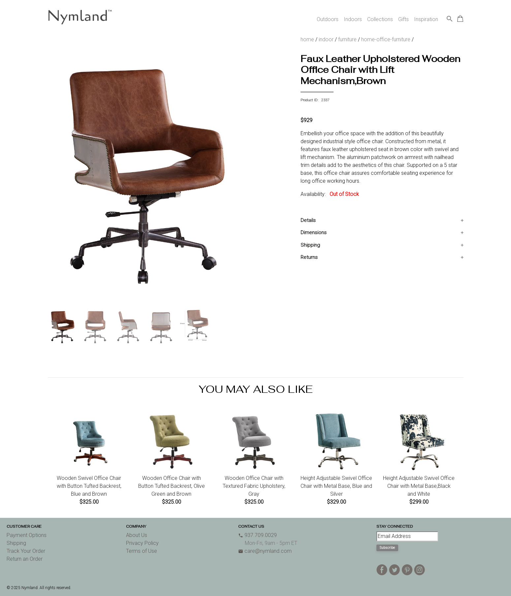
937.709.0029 (257, 535)
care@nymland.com (265, 551)
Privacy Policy (142, 543)
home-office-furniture (385, 39)
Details (308, 220)
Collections (380, 19)
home (307, 39)
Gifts (403, 19)
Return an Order (25, 559)
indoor (326, 39)
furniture (347, 39)
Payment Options (27, 535)
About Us (136, 535)
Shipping (310, 245)
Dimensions (314, 232)
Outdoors (327, 19)
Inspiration (426, 19)
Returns (309, 257)
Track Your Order (26, 551)
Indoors (353, 19)
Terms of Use (141, 551)
